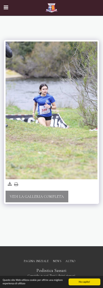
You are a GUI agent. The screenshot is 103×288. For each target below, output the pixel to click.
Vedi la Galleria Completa (37, 196)
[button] (5, 8)
